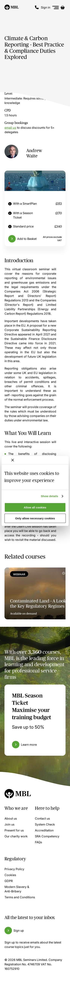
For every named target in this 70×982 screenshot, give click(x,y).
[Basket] (63, 7)
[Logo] (11, 7)
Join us (9, 824)
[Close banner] (12, 460)
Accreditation (44, 830)
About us (10, 818)
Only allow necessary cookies (35, 518)
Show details (49, 496)
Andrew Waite (34, 153)
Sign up (18, 930)
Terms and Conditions (19, 897)
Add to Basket (27, 239)
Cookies (10, 875)
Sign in (45, 7)
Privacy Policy (14, 869)
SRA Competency (47, 836)
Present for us (14, 830)
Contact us (42, 818)
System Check (45, 824)
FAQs (38, 842)
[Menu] (56, 7)
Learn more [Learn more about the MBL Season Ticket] (29, 744)
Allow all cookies (35, 507)
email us (10, 127)
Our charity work (16, 836)
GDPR (8, 881)
